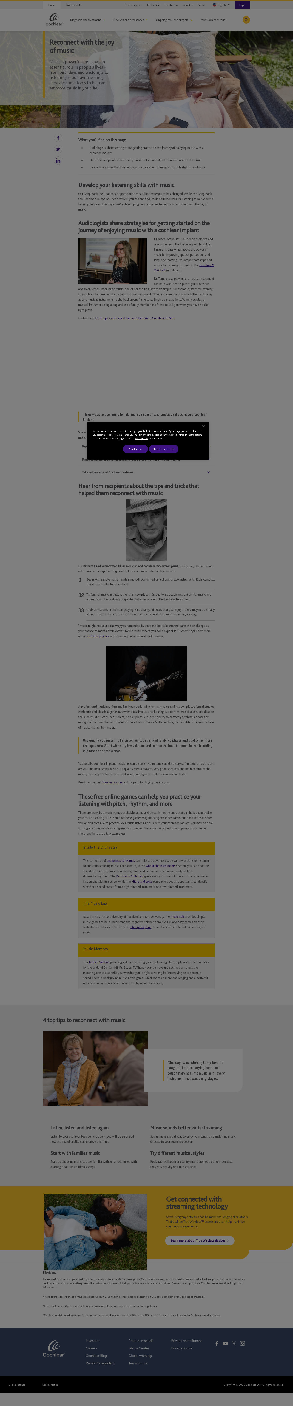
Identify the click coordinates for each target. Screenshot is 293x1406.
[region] (148, 441)
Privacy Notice (141, 438)
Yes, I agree (135, 448)
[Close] (203, 426)
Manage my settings (164, 448)
